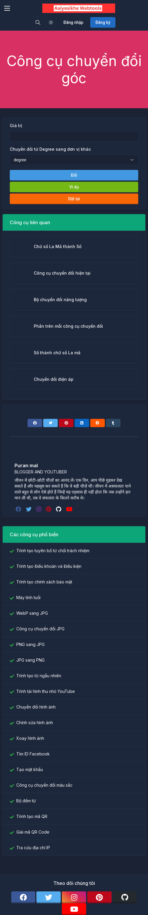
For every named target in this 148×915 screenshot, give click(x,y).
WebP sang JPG (32, 613)
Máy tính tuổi (28, 597)
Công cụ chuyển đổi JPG (40, 628)
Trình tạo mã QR (31, 816)
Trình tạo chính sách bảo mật (44, 581)
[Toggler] (7, 8)
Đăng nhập (73, 22)
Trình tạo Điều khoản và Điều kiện (48, 566)
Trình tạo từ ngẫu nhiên (38, 675)
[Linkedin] (82, 423)
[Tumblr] (113, 423)
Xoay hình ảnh (30, 738)
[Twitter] (50, 423)
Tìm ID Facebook (33, 753)
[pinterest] (49, 509)
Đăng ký (102, 22)
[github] (59, 509)
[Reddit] (97, 423)
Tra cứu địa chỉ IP (33, 847)
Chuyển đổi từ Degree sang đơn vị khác (50, 149)
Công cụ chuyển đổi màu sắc (44, 785)
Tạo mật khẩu (29, 769)
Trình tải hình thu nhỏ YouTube (45, 691)
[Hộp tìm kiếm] (38, 22)
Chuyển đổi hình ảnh (36, 706)
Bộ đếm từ (26, 800)
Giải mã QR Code (32, 831)
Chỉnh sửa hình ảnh (34, 722)
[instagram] (39, 509)
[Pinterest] (66, 423)
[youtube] (70, 509)
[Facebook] (35, 423)
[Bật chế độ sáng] (51, 22)
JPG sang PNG (30, 660)
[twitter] (29, 509)
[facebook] (19, 509)
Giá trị (16, 125)
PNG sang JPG (30, 644)
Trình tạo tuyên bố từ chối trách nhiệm (52, 550)
